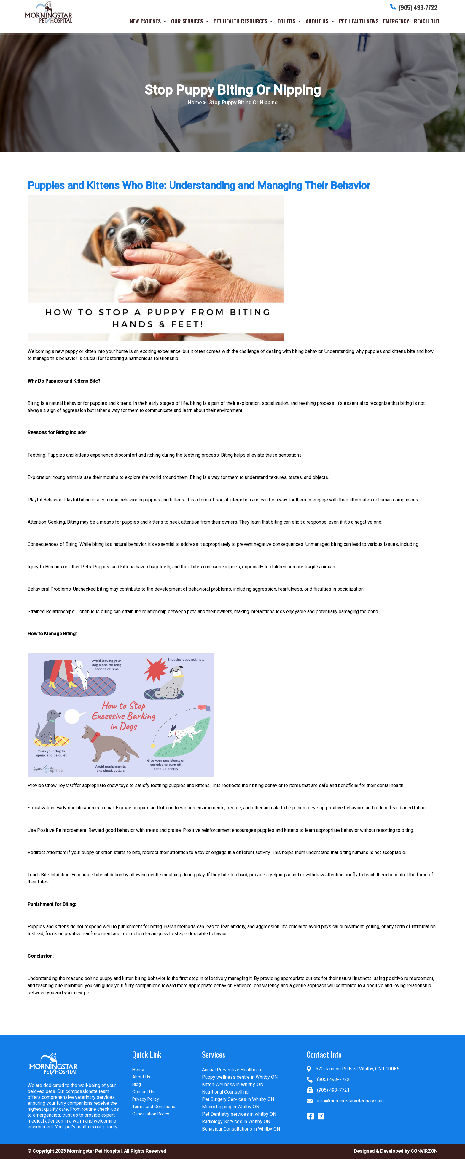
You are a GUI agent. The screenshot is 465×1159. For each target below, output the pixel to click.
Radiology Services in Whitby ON (236, 1121)
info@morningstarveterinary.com (350, 1101)
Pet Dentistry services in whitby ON (239, 1114)
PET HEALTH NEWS (358, 22)
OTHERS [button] (287, 22)
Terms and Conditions (153, 1106)
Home (195, 102)
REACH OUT (426, 22)
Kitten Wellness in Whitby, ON (232, 1084)
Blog (136, 1084)
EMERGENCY (396, 22)
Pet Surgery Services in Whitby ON (238, 1099)
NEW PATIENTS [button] (146, 22)
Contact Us (143, 1091)
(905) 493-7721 (333, 1090)
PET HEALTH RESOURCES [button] (241, 22)
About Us (141, 1077)
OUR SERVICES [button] (187, 22)
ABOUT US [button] (318, 22)
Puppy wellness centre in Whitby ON (240, 1077)
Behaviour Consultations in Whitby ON (241, 1129)
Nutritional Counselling (225, 1092)
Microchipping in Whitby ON (230, 1107)
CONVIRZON (424, 1151)
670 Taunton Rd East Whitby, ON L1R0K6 (357, 1069)
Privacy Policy (145, 1099)
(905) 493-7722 (333, 1079)
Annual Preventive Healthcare (232, 1069)
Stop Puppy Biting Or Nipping (243, 102)
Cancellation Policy (150, 1114)
